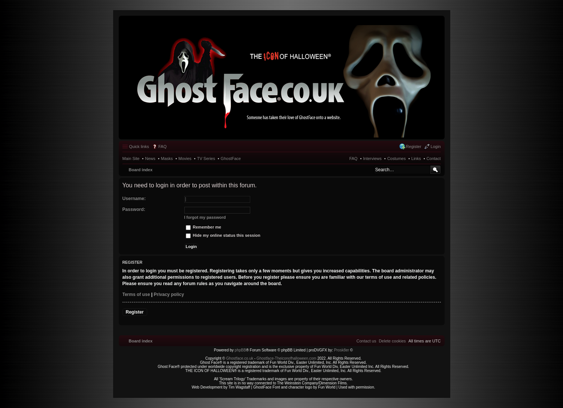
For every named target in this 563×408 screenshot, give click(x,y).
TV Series (206, 158)
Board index (141, 169)
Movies (184, 158)
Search (435, 169)
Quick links (139, 146)
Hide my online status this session (223, 235)
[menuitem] (392, 341)
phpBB (240, 350)
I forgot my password (205, 217)
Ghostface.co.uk (240, 358)
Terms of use (136, 294)
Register (135, 312)
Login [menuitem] (436, 146)
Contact (434, 158)
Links (416, 158)
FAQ (353, 158)
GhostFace (231, 158)
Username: (134, 198)
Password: (133, 209)
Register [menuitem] (413, 146)
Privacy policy (169, 294)
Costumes (396, 158)
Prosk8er (341, 350)
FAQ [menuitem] (162, 146)
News (150, 158)
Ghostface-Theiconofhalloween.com (287, 358)
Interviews (372, 158)
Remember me (203, 227)
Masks (167, 158)
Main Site (131, 158)
